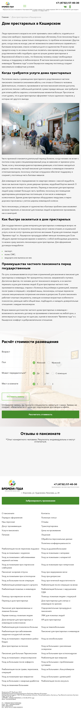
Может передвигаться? (14, 373)
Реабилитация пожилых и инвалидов (19, 589)
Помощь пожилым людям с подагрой (58, 596)
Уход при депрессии (50, 576)
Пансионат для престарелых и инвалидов (60, 631)
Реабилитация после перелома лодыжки (20, 549)
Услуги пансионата (10, 530)
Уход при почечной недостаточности (58, 580)
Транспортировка (49, 526)
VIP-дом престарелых (51, 619)
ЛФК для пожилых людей (53, 615)
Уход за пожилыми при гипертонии (57, 564)
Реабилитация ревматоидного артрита (20, 585)
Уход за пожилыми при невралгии (17, 676)
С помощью (61, 373)
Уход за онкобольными (52, 638)
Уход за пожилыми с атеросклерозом (19, 657)
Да (38, 373)
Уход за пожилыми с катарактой (56, 557)
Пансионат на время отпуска (15, 572)
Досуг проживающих (11, 526)
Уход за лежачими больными (15, 685)
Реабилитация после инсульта (55, 681)
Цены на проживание (51, 530)
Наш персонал (8, 522)
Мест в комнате (10, 383)
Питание (5, 535)
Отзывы (44, 522)
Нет (47, 373)
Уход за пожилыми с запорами (55, 553)
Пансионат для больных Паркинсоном (19, 653)
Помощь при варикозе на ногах (16, 596)
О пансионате (8, 513)
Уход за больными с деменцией (56, 676)
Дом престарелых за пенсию (15, 646)
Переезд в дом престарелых (15, 600)
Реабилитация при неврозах (54, 657)
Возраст (6, 351)
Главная (5, 17)
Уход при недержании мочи (54, 572)
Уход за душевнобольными (53, 549)
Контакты (45, 513)
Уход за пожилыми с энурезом (16, 553)
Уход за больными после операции (18, 580)
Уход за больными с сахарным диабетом (20, 681)
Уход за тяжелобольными (53, 627)
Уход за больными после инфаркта (18, 662)
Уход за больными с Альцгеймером (57, 669)
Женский (41, 362)
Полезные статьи (48, 517)
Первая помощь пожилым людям (17, 615)
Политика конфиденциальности (56, 543)
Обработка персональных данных (56, 539)
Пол (4, 362)
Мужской (56, 362)
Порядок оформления (12, 517)
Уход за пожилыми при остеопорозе (18, 576)
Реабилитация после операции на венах (59, 585)
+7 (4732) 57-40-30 (67, 3)
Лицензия (45, 535)
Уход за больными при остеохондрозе (59, 653)
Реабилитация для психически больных (20, 627)
